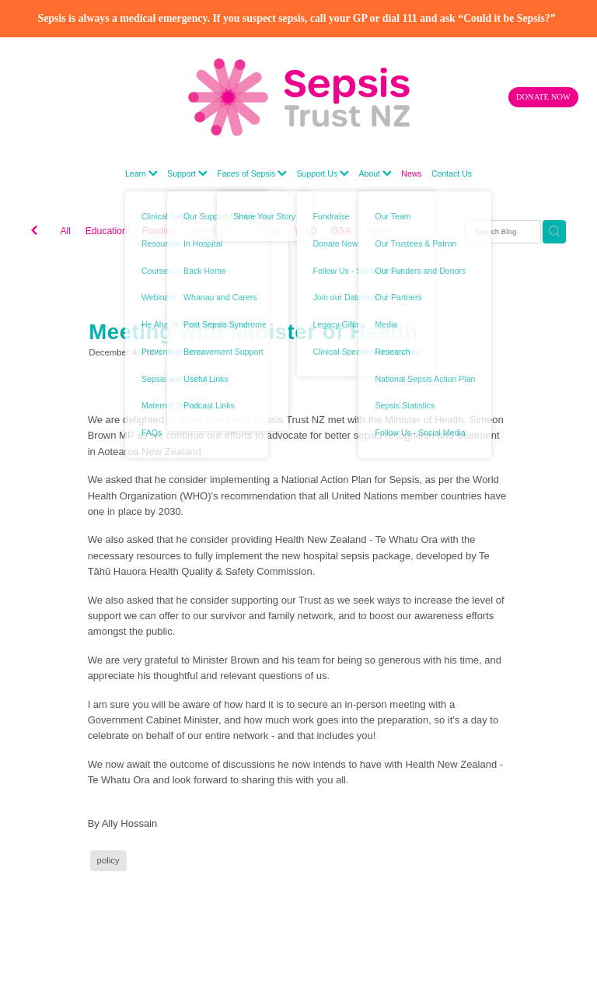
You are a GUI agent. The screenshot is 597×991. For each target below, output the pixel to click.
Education (106, 231)
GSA (341, 231)
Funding (158, 231)
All (65, 231)
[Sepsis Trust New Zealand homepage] (298, 97)
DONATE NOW (543, 97)
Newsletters (215, 231)
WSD (305, 231)
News (411, 173)
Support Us (323, 173)
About (375, 173)
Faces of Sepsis (252, 173)
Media (267, 231)
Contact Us (451, 173)
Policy (378, 231)
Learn (141, 173)
